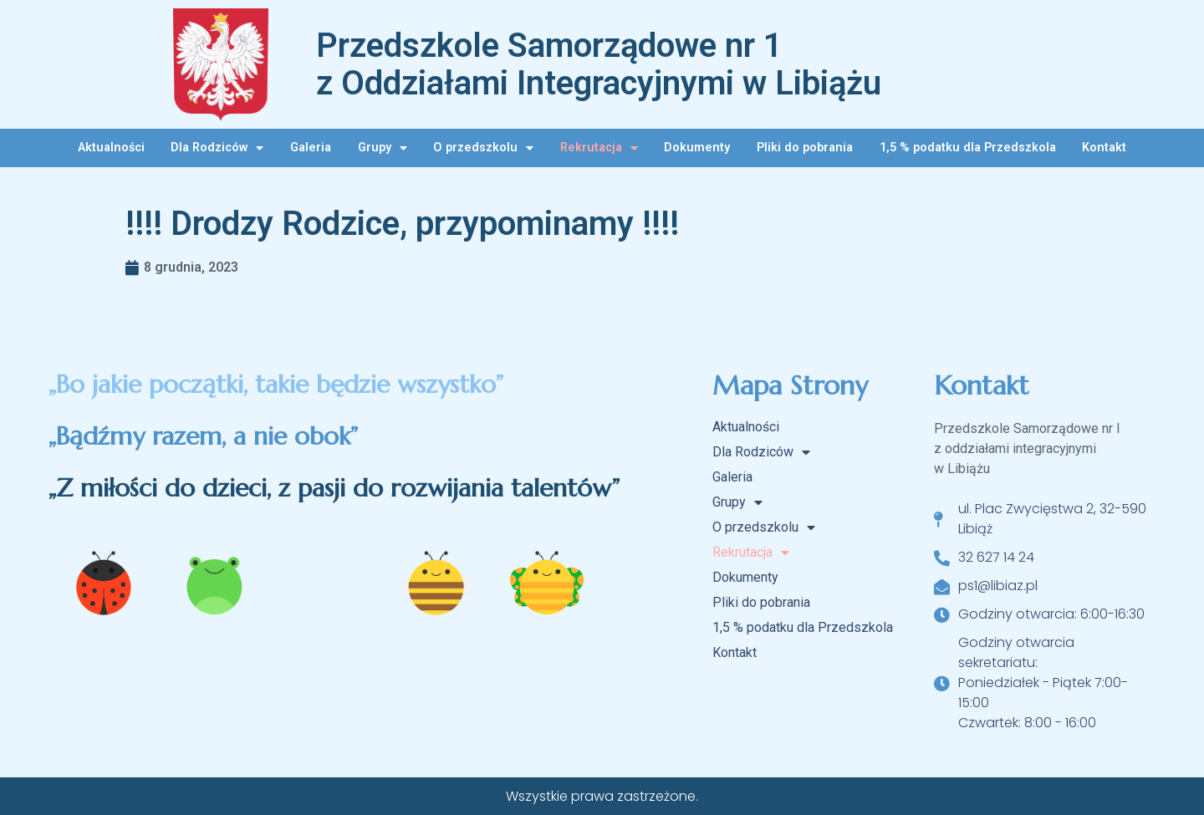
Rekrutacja (599, 148)
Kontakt (1104, 147)
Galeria (310, 147)
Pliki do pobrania (805, 147)
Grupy (382, 148)
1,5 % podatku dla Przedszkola (968, 147)
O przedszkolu (483, 148)
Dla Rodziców (217, 148)
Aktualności (111, 147)
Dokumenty (697, 147)
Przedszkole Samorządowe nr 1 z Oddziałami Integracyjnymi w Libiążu (598, 64)
